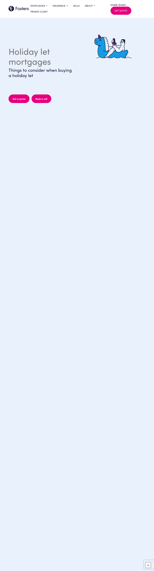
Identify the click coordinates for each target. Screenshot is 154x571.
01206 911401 (118, 5)
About (89, 5)
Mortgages (38, 5)
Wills (76, 5)
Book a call (41, 98)
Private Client (39, 11)
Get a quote (19, 98)
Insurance (59, 5)
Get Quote (121, 10)
